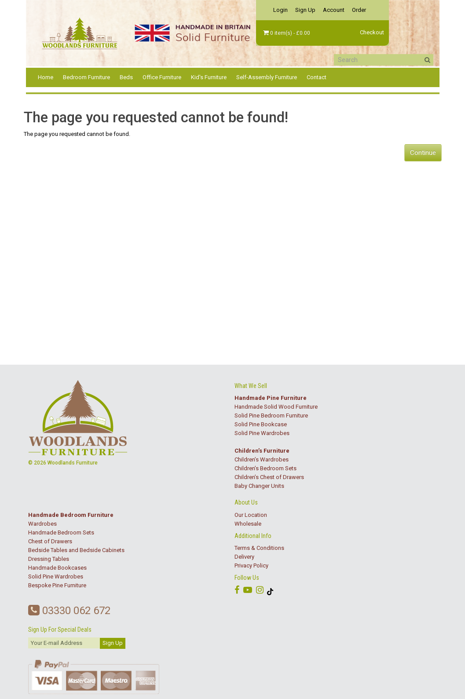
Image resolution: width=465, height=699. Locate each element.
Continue (423, 153)
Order (359, 10)
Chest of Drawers (50, 541)
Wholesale (247, 523)
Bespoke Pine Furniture (57, 585)
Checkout (372, 32)
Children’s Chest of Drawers (269, 477)
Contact (316, 77)
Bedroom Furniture (86, 77)
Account (333, 10)
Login (280, 10)
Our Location (250, 515)
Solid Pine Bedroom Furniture (271, 415)
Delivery (244, 556)
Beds (126, 77)
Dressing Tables (48, 559)
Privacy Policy (251, 565)
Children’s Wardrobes (261, 459)
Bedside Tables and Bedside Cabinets (76, 550)
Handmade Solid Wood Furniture (276, 406)
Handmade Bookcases (57, 567)
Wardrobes (42, 523)
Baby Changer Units (259, 486)
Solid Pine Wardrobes (261, 433)
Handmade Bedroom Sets (61, 532)
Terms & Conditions (259, 548)
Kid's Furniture (209, 77)
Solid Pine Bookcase (260, 424)
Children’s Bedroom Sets (265, 468)
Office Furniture (162, 77)
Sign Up (305, 10)
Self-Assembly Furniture (266, 77)
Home (45, 77)
